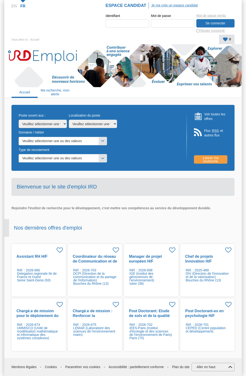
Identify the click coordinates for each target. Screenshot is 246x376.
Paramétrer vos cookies (82, 367)
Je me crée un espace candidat (174, 5)
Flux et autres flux (213, 133)
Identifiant (113, 16)
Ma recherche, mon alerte (55, 92)
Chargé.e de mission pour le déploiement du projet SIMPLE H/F (37, 315)
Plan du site (181, 367)
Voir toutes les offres (214, 116)
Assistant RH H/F (32, 256)
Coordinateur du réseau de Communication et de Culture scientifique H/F (95, 261)
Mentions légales (24, 367)
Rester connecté (212, 30)
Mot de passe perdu (211, 15)
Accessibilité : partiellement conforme (136, 367)
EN (14, 6)
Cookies (51, 367)
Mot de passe (161, 16)
